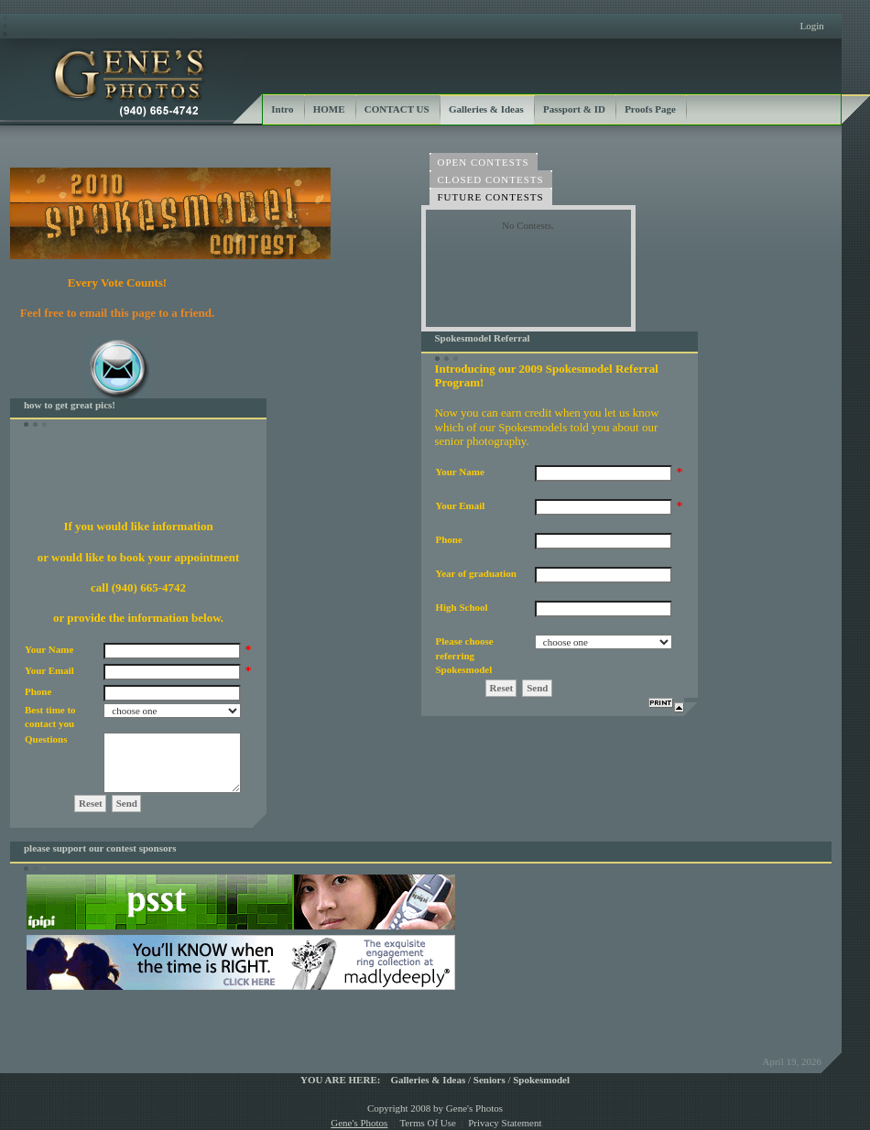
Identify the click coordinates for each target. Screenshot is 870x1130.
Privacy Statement (504, 1122)
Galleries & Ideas (427, 1079)
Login (811, 25)
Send (126, 803)
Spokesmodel (541, 1079)
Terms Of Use (427, 1122)
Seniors (489, 1079)
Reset (91, 803)
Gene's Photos (359, 1122)
